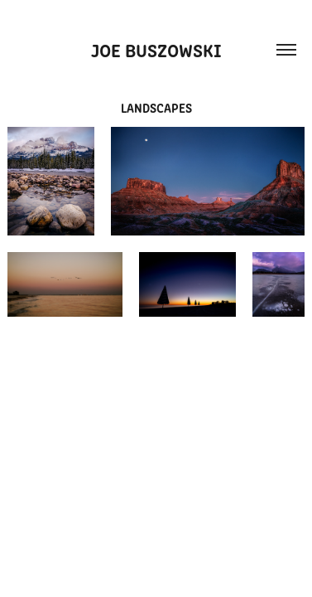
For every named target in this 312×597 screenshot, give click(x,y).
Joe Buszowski (156, 49)
